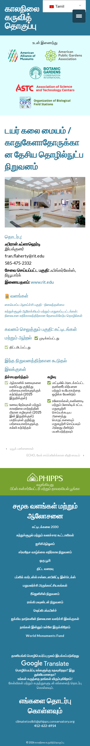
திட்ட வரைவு (45, 569)
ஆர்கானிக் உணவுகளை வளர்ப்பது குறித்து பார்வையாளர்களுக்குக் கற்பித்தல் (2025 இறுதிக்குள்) (23, 390)
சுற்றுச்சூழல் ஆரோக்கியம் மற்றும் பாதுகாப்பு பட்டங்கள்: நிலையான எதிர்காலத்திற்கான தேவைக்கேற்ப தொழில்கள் (43, 313)
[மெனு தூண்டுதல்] (79, 16)
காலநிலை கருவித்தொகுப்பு (22, 17)
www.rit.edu (42, 282)
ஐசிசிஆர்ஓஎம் (45, 544)
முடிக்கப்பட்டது (47, 338)
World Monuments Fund (45, 636)
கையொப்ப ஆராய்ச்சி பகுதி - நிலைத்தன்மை (34, 304)
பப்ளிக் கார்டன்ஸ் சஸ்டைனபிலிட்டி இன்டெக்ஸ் (45, 577)
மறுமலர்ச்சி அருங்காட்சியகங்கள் (45, 585)
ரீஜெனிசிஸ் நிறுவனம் (45, 594)
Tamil (57, 6)
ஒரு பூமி (45, 560)
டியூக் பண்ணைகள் (22, 448)
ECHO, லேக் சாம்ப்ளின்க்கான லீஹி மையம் (53, 455)
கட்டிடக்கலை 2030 (45, 527)
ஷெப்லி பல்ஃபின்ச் (45, 610)
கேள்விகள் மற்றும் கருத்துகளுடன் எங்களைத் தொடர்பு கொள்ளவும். (45, 685)
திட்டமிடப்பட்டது (18, 347)
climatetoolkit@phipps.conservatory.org (45, 721)
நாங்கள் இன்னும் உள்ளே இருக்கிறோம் (45, 627)
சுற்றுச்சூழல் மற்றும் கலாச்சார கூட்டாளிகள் (45, 535)
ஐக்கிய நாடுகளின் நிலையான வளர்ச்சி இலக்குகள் (45, 619)
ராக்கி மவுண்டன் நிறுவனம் (45, 602)
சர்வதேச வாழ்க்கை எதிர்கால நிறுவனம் (45, 552)
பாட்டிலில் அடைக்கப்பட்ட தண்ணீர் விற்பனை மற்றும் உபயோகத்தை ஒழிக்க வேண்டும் (65, 388)
